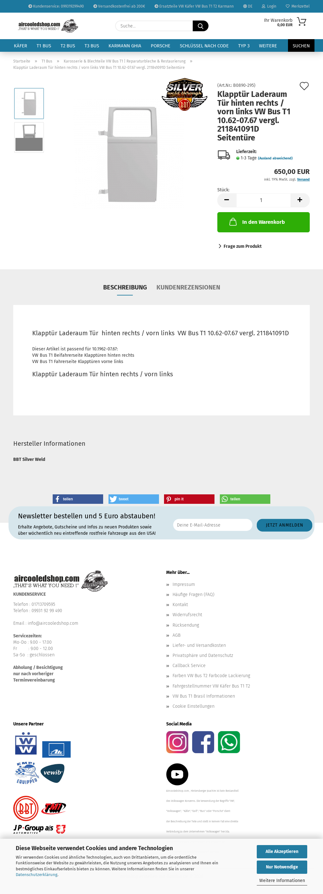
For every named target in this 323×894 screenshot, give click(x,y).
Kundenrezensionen (188, 287)
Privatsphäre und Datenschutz (203, 655)
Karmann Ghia (125, 46)
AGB (176, 635)
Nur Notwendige (282, 867)
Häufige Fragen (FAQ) (193, 594)
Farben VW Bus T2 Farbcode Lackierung (211, 675)
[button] (226, 200)
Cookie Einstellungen (193, 706)
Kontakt (180, 604)
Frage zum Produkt (242, 246)
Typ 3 (244, 46)
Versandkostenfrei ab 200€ (119, 6)
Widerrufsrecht (187, 614)
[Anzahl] (263, 200)
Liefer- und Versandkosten (199, 645)
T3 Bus (92, 46)
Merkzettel (298, 6)
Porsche (160, 46)
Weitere (268, 46)
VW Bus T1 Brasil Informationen (204, 696)
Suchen (301, 46)
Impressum (184, 584)
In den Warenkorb (256, 222)
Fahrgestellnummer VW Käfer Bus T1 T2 (211, 686)
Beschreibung (125, 287)
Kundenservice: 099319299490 (56, 6)
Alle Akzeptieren (282, 851)
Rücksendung (186, 625)
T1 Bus (44, 46)
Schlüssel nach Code (204, 46)
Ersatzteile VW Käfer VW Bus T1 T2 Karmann (194, 6)
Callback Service (189, 665)
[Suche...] (200, 26)
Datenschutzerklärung (36, 874)
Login (269, 6)
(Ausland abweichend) (275, 158)
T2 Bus (68, 46)
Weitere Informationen (282, 880)
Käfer (20, 46)
